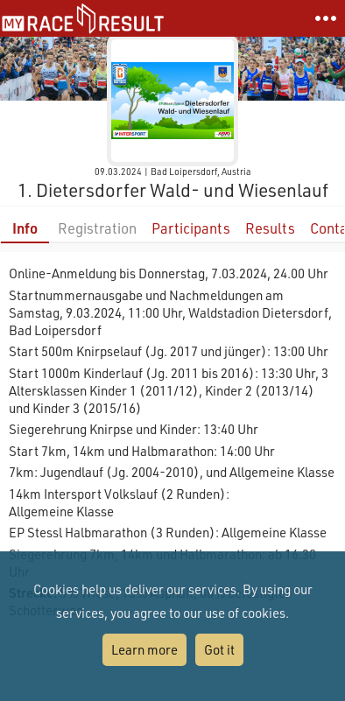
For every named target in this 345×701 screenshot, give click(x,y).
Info (25, 228)
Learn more (144, 649)
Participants (190, 228)
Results (270, 228)
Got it (219, 649)
